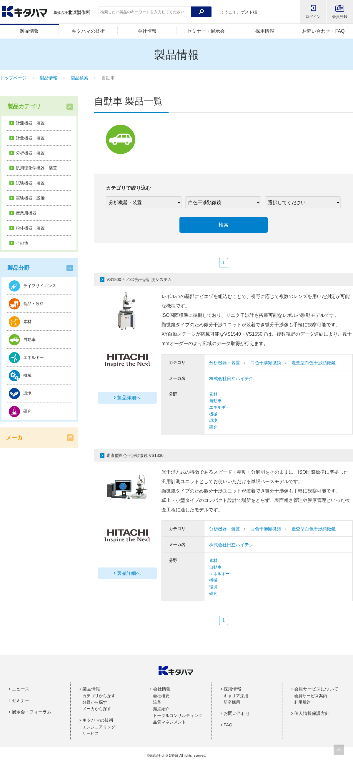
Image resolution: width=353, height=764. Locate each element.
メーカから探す (96, 708)
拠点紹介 (161, 708)
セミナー (20, 700)
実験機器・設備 (30, 198)
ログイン (313, 16)
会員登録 (339, 16)
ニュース (20, 688)
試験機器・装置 (30, 183)
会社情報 (147, 31)
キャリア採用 (236, 695)
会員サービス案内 (310, 695)
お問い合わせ (237, 713)
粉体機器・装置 (30, 228)
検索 (224, 225)
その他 (22, 243)
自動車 (215, 400)
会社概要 (161, 695)
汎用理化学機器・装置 (36, 168)
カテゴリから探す (98, 695)
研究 (213, 427)
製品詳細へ (129, 397)
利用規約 (302, 702)
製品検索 (79, 77)
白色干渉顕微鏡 (265, 362)
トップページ (13, 77)
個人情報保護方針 (311, 713)
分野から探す (94, 702)
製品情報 (29, 31)
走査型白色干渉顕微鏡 (314, 362)
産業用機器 (26, 213)
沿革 (157, 702)
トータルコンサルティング (177, 715)
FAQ (228, 724)
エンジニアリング (98, 727)
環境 (213, 420)
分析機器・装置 (30, 153)
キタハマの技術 (88, 31)
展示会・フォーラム (31, 711)
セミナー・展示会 (206, 31)
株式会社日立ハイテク (231, 378)
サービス (90, 733)
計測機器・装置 (30, 123)
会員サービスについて (316, 688)
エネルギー (219, 407)
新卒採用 (232, 702)
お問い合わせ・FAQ (323, 31)
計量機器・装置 (30, 138)
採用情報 (264, 31)
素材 (213, 394)
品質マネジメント (169, 722)
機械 (213, 414)
